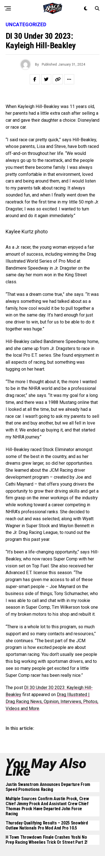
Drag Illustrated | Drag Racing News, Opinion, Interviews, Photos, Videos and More (52, 701)
